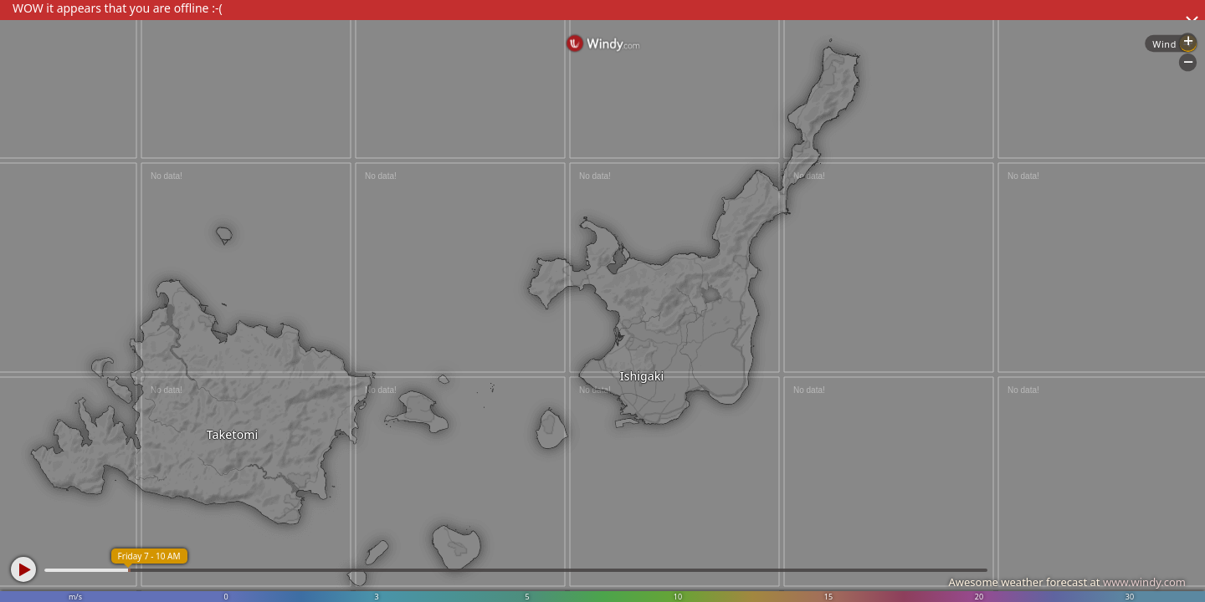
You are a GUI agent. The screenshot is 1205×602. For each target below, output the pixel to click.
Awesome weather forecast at (1067, 581)
